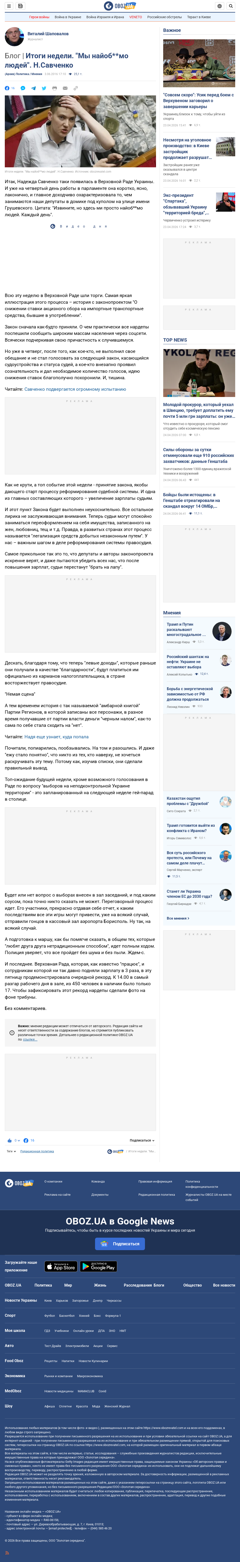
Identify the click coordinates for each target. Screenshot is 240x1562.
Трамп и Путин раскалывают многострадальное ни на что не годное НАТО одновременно (187, 629)
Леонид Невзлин (178, 707)
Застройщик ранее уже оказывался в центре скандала (181, 169)
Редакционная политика (37, 1151)
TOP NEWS (175, 340)
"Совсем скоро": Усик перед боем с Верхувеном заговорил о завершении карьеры (198, 100)
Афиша (49, 1406)
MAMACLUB (86, 1391)
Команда (98, 1181)
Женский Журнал (117, 1406)
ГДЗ (47, 1331)
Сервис (112, 1346)
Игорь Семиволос (179, 838)
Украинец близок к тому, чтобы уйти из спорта (194, 116)
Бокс (97, 1315)
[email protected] (60, 1528)
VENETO (135, 17)
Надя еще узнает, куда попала (56, 737)
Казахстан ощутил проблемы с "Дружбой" (188, 801)
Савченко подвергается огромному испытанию (75, 389)
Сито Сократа (176, 811)
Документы (99, 1194)
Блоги (159, 1285)
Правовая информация (155, 1181)
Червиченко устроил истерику (187, 220)
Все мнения (176, 918)
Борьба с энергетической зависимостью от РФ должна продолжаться (190, 694)
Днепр (97, 1300)
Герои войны (39, 17)
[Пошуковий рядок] (231, 6)
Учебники (61, 1331)
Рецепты (50, 1361)
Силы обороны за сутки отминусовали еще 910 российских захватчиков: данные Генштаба (198, 455)
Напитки (68, 1361)
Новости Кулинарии (93, 1361)
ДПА (101, 1331)
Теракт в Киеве (199, 17)
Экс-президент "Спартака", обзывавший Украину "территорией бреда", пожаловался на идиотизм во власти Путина (185, 204)
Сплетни (65, 1406)
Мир (68, 1285)
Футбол (49, 1315)
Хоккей (84, 1315)
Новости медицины (58, 1391)
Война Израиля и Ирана (105, 17)
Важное (172, 30)
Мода (96, 1406)
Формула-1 (113, 1315)
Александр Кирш (178, 642)
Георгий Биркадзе (179, 904)
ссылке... (30, 1039)
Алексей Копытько (179, 674)
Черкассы (114, 1300)
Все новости (224, 1285)
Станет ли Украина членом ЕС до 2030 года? (189, 894)
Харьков (62, 1300)
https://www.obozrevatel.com (163, 1428)
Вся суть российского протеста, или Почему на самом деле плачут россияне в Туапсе (189, 858)
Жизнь (100, 1285)
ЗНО (112, 1331)
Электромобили (77, 1346)
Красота (82, 1406)
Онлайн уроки (83, 1331)
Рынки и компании (58, 1376)
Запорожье (80, 1300)
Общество (192, 1285)
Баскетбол (67, 1315)
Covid (102, 1391)
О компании (53, 1181)
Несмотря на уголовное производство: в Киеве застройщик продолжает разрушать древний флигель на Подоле (187, 148)
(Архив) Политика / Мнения (23, 74)
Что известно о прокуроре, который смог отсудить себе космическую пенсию (195, 426)
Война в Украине (68, 17)
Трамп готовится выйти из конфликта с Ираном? (191, 828)
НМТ (123, 1331)
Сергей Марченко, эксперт (184, 870)
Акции (98, 1346)
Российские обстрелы (164, 17)
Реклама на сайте (57, 1194)
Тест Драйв (52, 1346)
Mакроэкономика (90, 1376)
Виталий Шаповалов (48, 33)
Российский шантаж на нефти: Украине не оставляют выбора (188, 661)
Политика (43, 1285)
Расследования (138, 1285)
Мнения (172, 613)
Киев (48, 1300)
